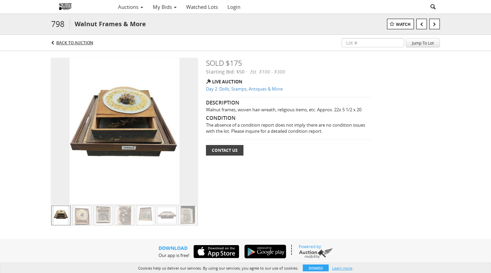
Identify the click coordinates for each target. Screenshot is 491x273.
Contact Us (225, 150)
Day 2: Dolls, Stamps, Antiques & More (244, 89)
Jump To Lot (423, 43)
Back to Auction (74, 43)
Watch (403, 24)
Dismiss (316, 268)
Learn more (342, 268)
